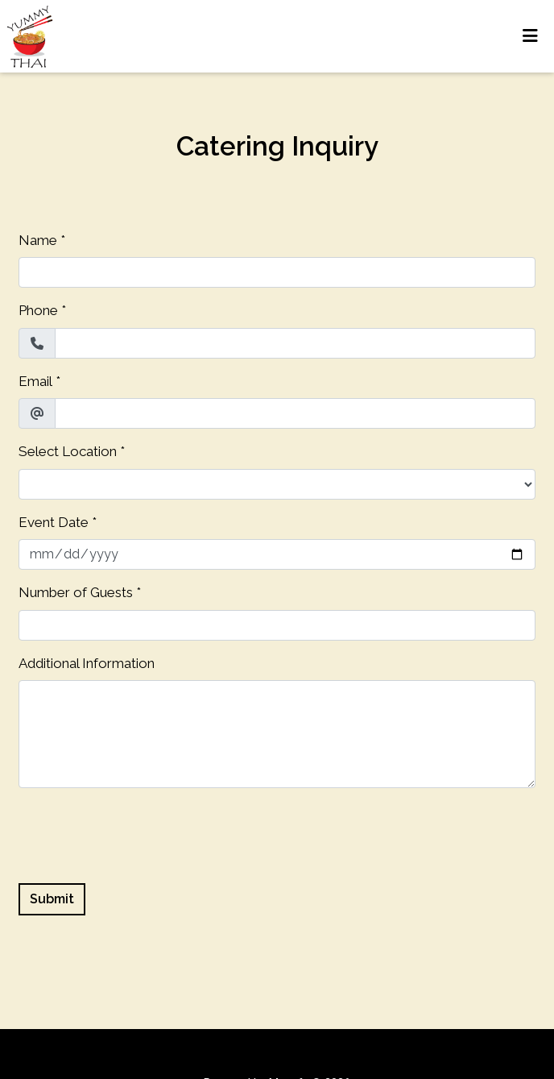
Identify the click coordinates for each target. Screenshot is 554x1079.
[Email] (295, 413)
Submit (52, 899)
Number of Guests (76, 592)
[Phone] (295, 343)
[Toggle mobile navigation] (530, 36)
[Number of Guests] (277, 625)
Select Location (68, 451)
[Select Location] (277, 484)
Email (35, 381)
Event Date (54, 522)
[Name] (277, 272)
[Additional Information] (277, 734)
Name (38, 240)
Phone (38, 310)
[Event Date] (277, 554)
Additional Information (87, 663)
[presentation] (141, 832)
